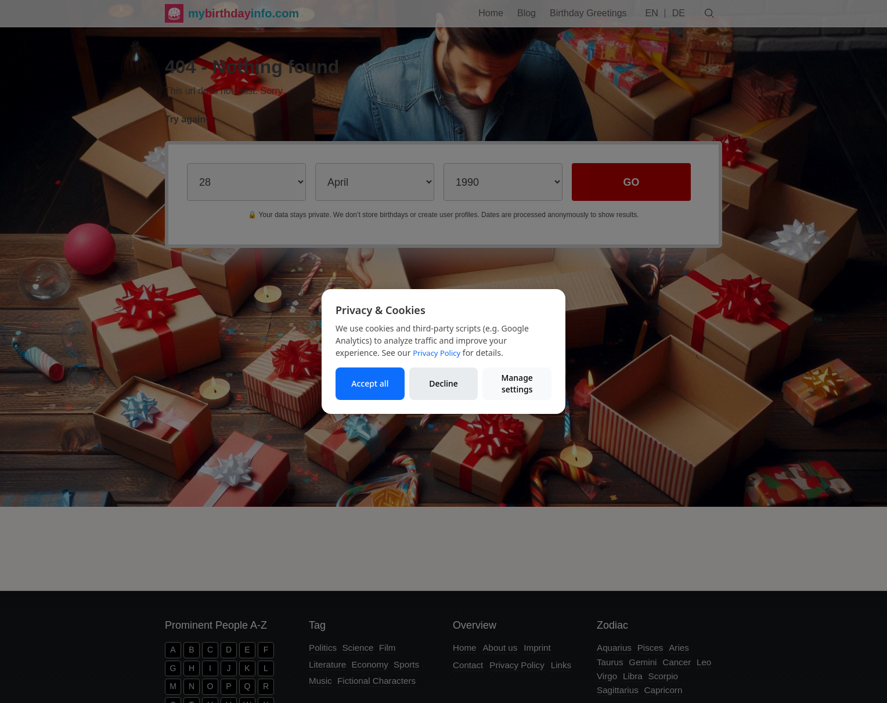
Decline (443, 383)
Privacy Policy (436, 353)
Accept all (369, 383)
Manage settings (516, 383)
